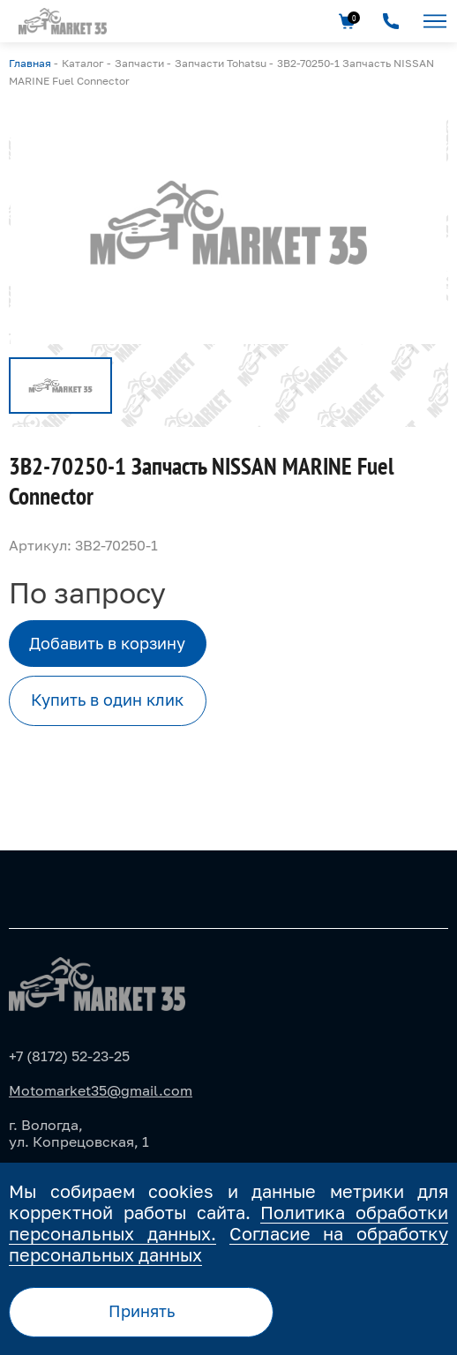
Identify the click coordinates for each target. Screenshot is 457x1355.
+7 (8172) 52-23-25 (69, 1056)
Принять (142, 1311)
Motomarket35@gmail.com (100, 1090)
